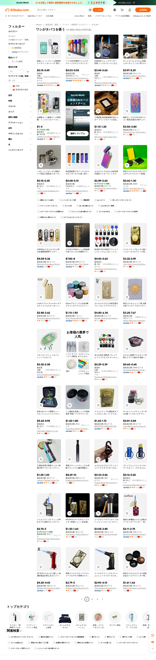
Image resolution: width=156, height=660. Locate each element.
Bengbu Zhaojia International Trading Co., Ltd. (106, 318)
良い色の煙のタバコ (85, 206)
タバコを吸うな (104, 643)
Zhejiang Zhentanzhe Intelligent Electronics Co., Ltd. (49, 588)
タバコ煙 (141, 637)
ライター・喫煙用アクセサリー (75, 25)
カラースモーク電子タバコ (19, 648)
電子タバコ (94, 637)
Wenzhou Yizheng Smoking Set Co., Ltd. (135, 76)
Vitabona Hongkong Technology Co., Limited (78, 480)
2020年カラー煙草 (106, 206)
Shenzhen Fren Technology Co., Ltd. (135, 132)
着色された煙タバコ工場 (38, 643)
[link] (152, 635)
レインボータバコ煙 (67, 200)
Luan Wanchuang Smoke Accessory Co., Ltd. (135, 426)
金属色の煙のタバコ (61, 643)
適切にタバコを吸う (46, 200)
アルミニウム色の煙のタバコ (80, 212)
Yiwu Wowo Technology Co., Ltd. (106, 269)
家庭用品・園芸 (52, 25)
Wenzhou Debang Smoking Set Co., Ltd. (106, 83)
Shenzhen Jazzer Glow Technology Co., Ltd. (106, 137)
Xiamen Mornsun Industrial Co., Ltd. (135, 321)
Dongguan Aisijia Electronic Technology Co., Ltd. (106, 377)
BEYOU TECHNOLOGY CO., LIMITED (135, 188)
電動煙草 (85, 200)
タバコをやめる (103, 212)
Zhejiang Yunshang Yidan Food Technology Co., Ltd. (49, 137)
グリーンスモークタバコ (47, 206)
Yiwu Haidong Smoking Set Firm (106, 588)
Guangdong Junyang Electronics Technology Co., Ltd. (49, 83)
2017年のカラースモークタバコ (20, 637)
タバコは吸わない (16, 643)
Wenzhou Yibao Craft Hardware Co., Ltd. (78, 264)
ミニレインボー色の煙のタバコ (47, 648)
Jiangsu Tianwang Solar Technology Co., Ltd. (49, 480)
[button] (90, 9)
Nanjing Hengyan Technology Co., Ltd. (135, 588)
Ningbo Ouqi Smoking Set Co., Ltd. (78, 191)
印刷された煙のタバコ (47, 217)
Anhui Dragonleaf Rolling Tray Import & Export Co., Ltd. (78, 318)
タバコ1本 (67, 206)
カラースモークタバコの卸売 (126, 212)
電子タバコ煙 (126, 637)
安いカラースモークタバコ (120, 200)
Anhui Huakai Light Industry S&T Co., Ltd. (49, 375)
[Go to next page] (102, 599)
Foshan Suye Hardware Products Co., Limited (49, 191)
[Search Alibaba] (61, 9)
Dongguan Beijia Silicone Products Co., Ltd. (135, 485)
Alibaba (39, 25)
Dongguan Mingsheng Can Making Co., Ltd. (135, 370)
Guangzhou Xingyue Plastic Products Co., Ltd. (78, 429)
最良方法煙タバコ (45, 637)
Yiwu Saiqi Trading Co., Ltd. (47, 431)
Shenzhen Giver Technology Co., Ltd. (49, 539)
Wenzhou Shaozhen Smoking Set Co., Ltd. (135, 534)
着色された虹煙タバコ (84, 643)
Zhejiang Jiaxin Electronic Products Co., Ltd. (78, 588)
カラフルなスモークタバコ (71, 217)
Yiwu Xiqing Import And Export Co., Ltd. (135, 264)
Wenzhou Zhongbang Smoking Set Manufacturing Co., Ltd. (49, 264)
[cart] (123, 10)
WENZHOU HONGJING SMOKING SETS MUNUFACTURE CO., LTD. (106, 426)
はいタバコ (100, 200)
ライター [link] (95, 25)
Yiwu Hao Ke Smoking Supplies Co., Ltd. (106, 534)
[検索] (98, 10)
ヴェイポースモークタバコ (127, 643)
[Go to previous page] (81, 599)
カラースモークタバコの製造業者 (71, 637)
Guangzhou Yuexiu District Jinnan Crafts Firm (78, 534)
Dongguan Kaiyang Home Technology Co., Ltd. (49, 318)
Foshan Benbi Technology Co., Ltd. (106, 483)
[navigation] (20, 312)
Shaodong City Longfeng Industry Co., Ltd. (78, 78)
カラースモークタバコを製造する (51, 212)
